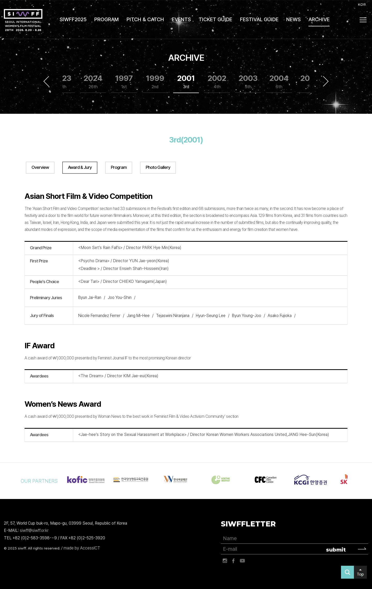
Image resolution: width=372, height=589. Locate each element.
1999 (155, 81)
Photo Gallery (158, 167)
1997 (124, 81)
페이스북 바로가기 (233, 560)
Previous (46, 81)
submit (336, 550)
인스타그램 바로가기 (224, 560)
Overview (40, 167)
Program (119, 167)
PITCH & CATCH (145, 19)
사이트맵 (363, 20)
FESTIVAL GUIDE (259, 19)
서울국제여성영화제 (23, 20)
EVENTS (181, 19)
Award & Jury (80, 167)
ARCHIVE (319, 19)
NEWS (293, 19)
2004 (279, 81)
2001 (186, 81)
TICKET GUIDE (215, 19)
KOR (362, 4)
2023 (62, 81)
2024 (93, 81)
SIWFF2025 (73, 19)
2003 (248, 81)
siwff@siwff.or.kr (34, 530)
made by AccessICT (82, 548)
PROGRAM (106, 19)
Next (325, 81)
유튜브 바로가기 (242, 560)
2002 (217, 81)
